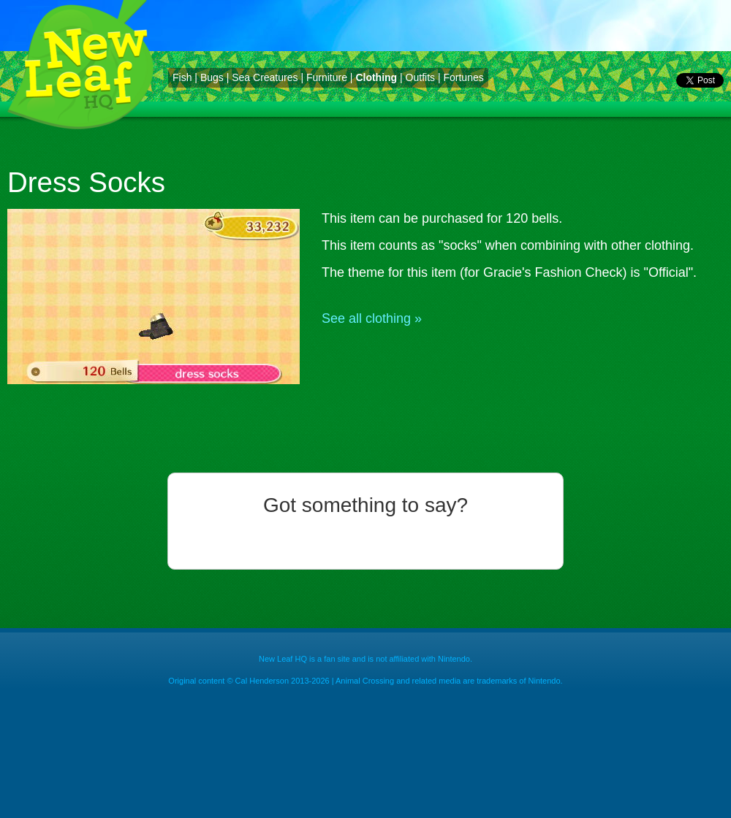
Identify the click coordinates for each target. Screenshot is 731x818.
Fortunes (463, 77)
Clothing (376, 77)
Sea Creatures (265, 77)
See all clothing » (372, 318)
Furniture (326, 77)
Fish (182, 77)
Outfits (420, 77)
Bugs (212, 77)
